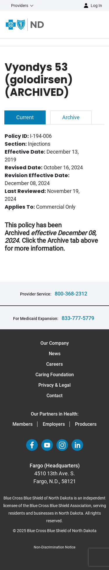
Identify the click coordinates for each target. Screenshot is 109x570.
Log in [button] (96, 5)
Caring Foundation (54, 374)
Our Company (54, 343)
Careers (54, 364)
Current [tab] (25, 117)
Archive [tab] (71, 117)
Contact (54, 395)
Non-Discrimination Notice (54, 547)
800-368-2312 (71, 294)
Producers (86, 424)
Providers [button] (19, 5)
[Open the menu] (76, 24)
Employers (54, 424)
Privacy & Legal (54, 385)
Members (22, 424)
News (54, 353)
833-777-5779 (78, 318)
